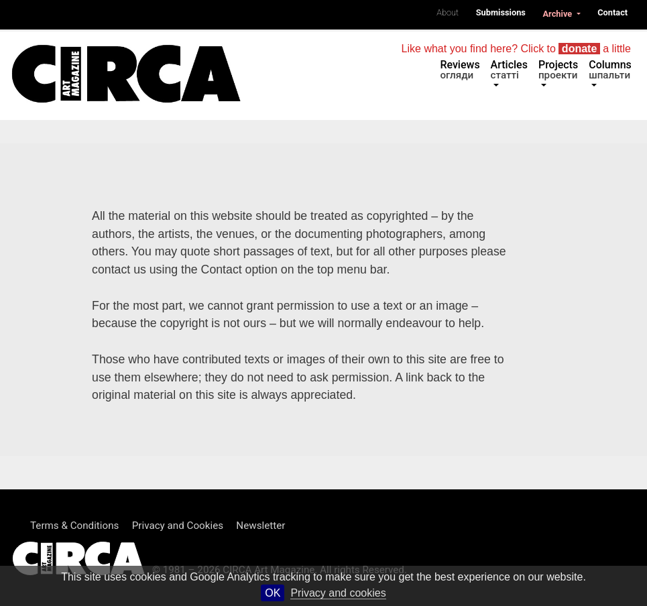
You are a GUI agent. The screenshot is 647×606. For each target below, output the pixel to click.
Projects (558, 69)
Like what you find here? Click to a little (516, 48)
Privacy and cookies (338, 593)
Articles (509, 69)
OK (272, 593)
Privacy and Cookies (177, 526)
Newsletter (260, 526)
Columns (610, 69)
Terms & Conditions (74, 526)
